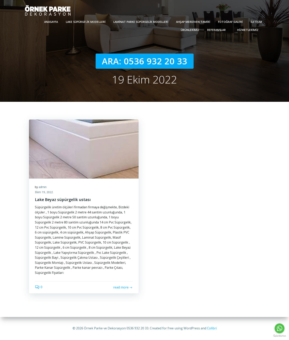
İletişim (256, 22)
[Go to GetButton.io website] (279, 336)
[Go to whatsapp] (279, 328)
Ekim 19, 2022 (44, 192)
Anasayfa (51, 22)
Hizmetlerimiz (249, 30)
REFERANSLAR (218, 30)
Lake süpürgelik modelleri (85, 22)
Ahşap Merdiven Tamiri (193, 22)
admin (43, 187)
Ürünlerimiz (190, 30)
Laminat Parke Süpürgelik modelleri (140, 22)
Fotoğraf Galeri (230, 22)
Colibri (212, 328)
